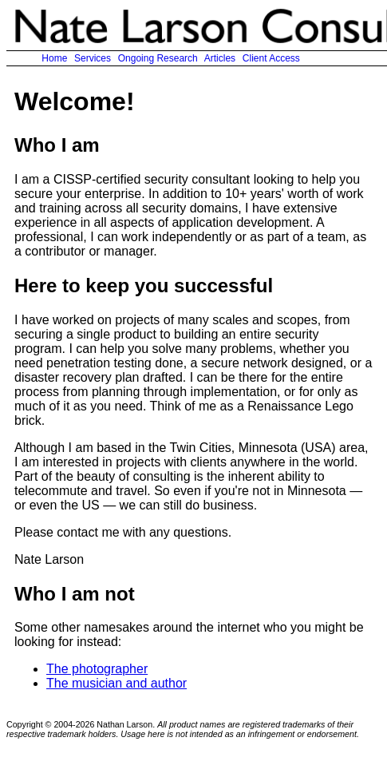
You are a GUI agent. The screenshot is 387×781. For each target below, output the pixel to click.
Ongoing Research (157, 58)
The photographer (97, 669)
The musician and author (116, 683)
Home (54, 58)
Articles (220, 58)
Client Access (270, 58)
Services (93, 58)
